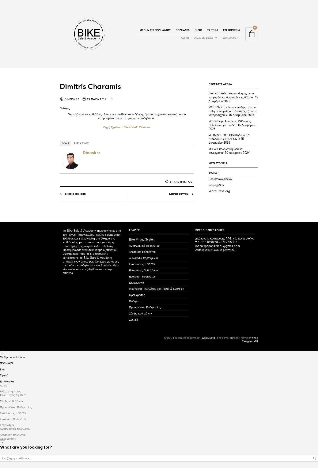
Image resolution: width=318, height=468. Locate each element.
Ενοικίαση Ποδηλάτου (142, 276)
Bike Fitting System (142, 239)
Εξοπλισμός (229, 37)
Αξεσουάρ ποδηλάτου (13, 435)
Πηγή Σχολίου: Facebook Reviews (126, 127)
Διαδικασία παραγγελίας (143, 258)
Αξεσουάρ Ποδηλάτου (142, 251)
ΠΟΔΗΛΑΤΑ (183, 30)
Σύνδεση (214, 172)
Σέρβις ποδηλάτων (140, 313)
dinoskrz (72, 99)
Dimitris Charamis (90, 86)
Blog (198, 30)
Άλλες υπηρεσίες (203, 37)
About (65, 143)
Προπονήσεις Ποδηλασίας (145, 307)
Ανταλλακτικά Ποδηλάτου (144, 245)
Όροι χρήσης (137, 295)
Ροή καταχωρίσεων (220, 179)
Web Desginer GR (250, 339)
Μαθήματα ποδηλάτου (155, 30)
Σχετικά (212, 30)
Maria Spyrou (179, 194)
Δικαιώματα (208, 337)
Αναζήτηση (314, 458)
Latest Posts (81, 143)
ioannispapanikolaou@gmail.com (217, 246)
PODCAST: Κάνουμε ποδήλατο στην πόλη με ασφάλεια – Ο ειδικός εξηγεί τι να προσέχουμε (232, 111)
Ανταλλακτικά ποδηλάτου (15, 428)
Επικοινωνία (231, 30)
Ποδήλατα (135, 301)
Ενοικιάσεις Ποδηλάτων (143, 270)
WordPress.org (219, 191)
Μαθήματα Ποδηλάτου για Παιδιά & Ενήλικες (156, 288)
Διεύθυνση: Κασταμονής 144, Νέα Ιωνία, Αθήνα (224, 238)
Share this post (179, 182)
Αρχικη (185, 37)
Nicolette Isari (75, 194)
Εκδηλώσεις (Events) (142, 264)
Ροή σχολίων (216, 185)
